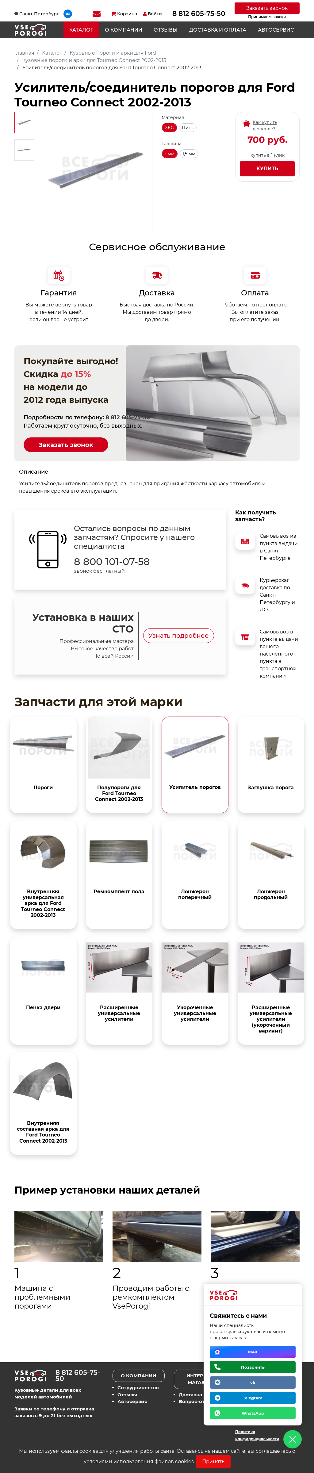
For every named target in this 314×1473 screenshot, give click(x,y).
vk (252, 1382)
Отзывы (166, 30)
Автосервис (276, 30)
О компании (123, 30)
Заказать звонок (267, 8)
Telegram (252, 1397)
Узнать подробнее (178, 635)
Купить (267, 168)
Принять (213, 1461)
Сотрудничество (138, 1387)
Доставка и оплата (217, 30)
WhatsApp (253, 1413)
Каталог (81, 30)
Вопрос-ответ (196, 1401)
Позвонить (253, 1367)
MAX (253, 1351)
